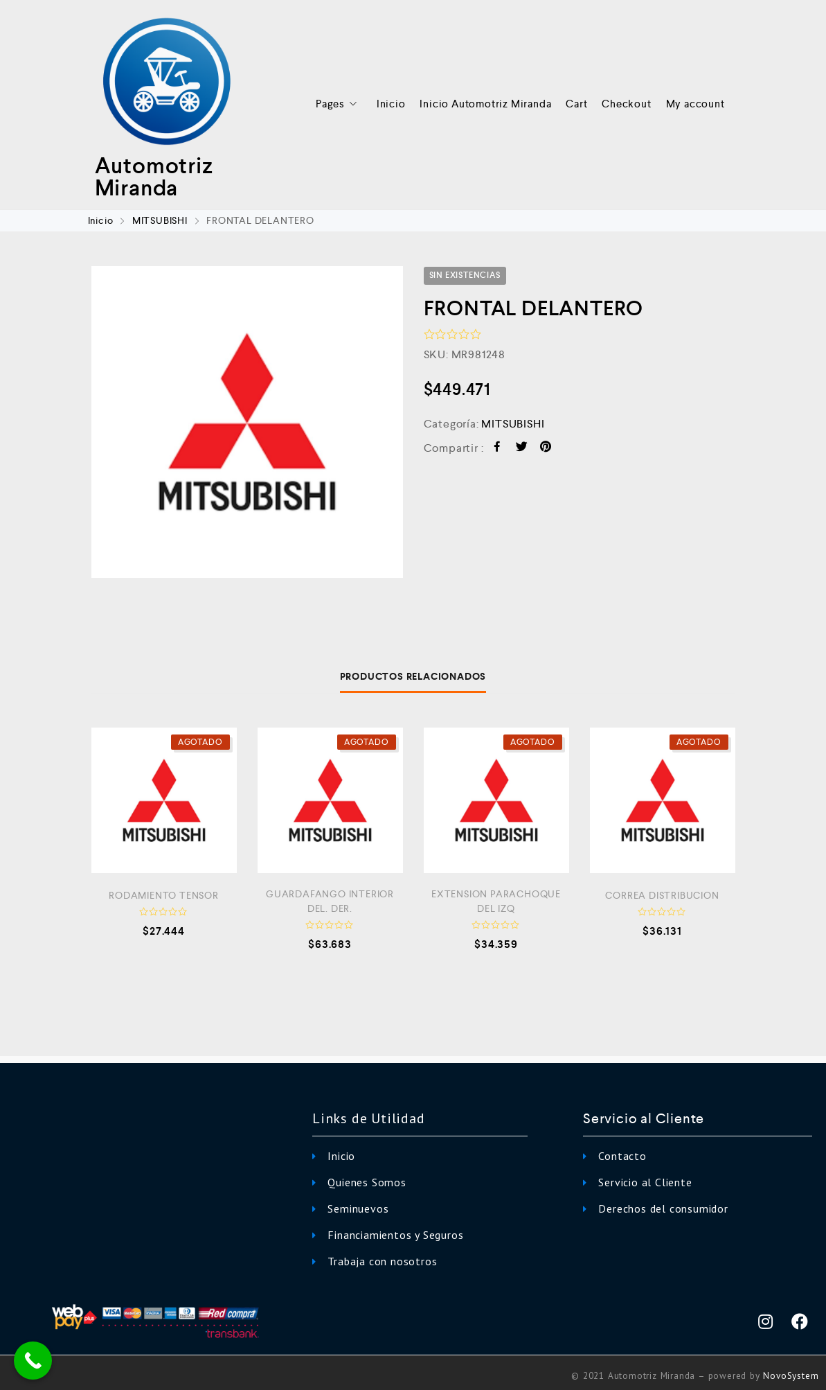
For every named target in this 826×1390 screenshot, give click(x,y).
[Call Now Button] (33, 1360)
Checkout (626, 103)
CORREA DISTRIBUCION (662, 895)
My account (695, 103)
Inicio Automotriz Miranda (485, 103)
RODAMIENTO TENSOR (164, 895)
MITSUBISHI (160, 220)
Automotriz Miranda (154, 176)
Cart (576, 103)
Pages (339, 104)
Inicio (391, 103)
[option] (247, 422)
